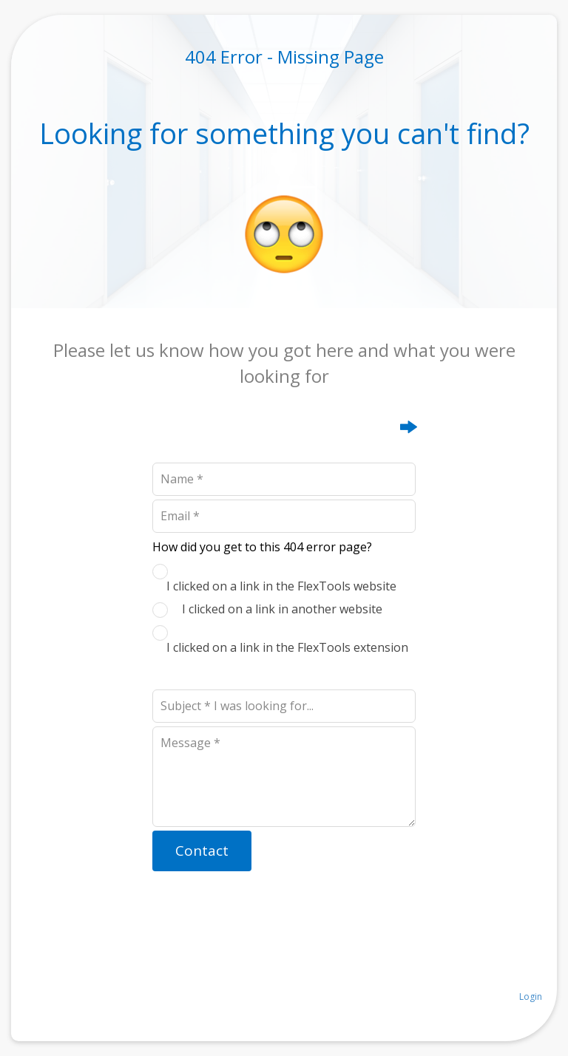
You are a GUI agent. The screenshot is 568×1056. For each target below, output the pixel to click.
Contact (202, 850)
